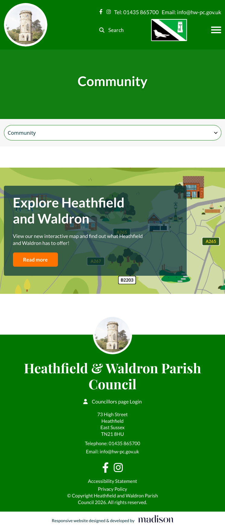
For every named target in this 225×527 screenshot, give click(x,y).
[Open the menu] (216, 30)
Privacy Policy (112, 489)
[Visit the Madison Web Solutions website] (112, 519)
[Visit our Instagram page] (108, 11)
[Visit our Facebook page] (101, 11)
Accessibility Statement (112, 481)
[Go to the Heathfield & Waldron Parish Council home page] (25, 25)
